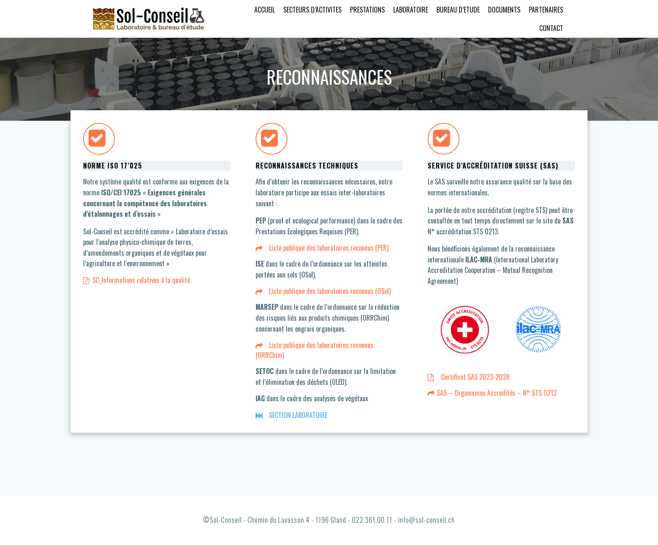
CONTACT (551, 28)
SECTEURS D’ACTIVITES (312, 10)
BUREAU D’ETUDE (458, 10)
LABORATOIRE (410, 10)
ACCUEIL (264, 10)
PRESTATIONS (367, 10)
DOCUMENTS (504, 10)
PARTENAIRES (546, 10)
